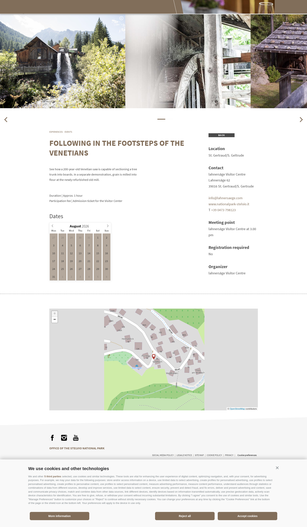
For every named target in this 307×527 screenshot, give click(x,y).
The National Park (70, 7)
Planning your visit (161, 7)
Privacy (229, 455)
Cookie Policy (214, 455)
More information (59, 516)
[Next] (300, 119)
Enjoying (129, 7)
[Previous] (6, 119)
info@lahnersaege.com (226, 198)
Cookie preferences (247, 455)
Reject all (185, 516)
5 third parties (52, 476)
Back (221, 135)
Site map (199, 455)
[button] (277, 467)
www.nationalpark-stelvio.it (229, 204)
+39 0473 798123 (223, 210)
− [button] (54, 320)
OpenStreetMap (238, 409)
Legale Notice (184, 455)
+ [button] (54, 314)
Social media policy (163, 455)
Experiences (104, 7)
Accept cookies (247, 516)
